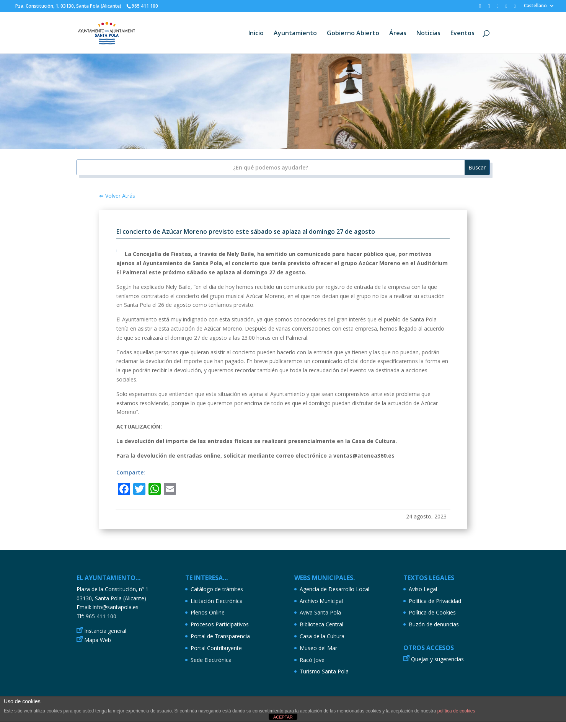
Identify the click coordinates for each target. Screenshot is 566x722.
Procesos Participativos (220, 624)
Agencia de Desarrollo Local (334, 589)
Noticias (428, 33)
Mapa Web (97, 640)
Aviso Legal (423, 589)
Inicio (256, 33)
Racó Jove (312, 659)
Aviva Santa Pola (320, 612)
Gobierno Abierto (353, 33)
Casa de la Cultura (322, 636)
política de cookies (456, 711)
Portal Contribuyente (216, 648)
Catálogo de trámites (217, 589)
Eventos (462, 33)
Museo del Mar (318, 648)
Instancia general (105, 630)
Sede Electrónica (211, 659)
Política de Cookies (432, 612)
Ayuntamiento (295, 33)
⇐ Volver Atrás (117, 195)
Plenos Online (208, 612)
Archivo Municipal (321, 601)
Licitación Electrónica (217, 601)
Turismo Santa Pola (324, 671)
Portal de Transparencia (220, 636)
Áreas (397, 33)
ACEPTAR (283, 717)
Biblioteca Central (321, 624)
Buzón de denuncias (434, 624)
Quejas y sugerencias (437, 659)
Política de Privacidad (435, 601)
